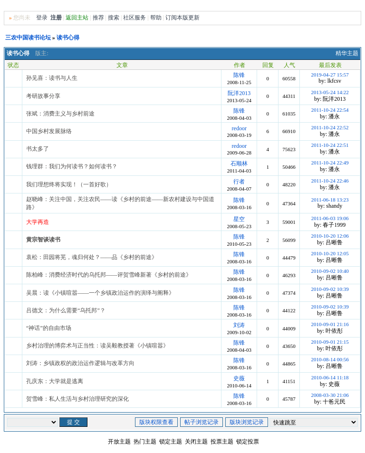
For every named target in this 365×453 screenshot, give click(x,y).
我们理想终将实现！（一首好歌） (69, 184)
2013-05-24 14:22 (330, 92)
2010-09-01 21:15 (330, 342)
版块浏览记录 (247, 422)
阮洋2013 (239, 93)
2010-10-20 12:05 (330, 253)
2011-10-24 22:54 (330, 110)
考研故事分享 (43, 96)
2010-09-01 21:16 (330, 324)
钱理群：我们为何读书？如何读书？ (71, 166)
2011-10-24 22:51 (330, 145)
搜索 (113, 17)
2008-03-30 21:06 (330, 395)
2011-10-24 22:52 (330, 127)
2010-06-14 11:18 (330, 377)
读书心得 (68, 37)
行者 (239, 181)
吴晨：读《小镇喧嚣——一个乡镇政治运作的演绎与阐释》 (100, 292)
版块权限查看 (156, 422)
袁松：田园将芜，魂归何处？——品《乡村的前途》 (91, 257)
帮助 (156, 17)
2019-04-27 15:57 (330, 74)
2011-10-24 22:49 (330, 162)
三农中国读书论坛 (28, 37)
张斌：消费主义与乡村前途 (60, 113)
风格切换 (318, 6)
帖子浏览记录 (201, 422)
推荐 (98, 17)
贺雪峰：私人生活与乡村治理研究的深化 (77, 398)
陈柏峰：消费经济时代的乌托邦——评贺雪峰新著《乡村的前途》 (109, 274)
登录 (42, 17)
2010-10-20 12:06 (330, 236)
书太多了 (37, 148)
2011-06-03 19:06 (330, 218)
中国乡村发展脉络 (49, 131)
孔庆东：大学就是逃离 (54, 381)
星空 (239, 219)
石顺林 (239, 163)
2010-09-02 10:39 (330, 289)
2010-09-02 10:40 (330, 271)
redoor (239, 128)
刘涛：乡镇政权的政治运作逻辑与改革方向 (80, 363)
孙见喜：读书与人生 (51, 78)
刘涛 (239, 325)
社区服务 (134, 17)
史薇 (239, 378)
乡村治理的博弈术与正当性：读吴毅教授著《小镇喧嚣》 (97, 345)
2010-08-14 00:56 (330, 359)
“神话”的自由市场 (48, 328)
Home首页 (346, 6)
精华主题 (347, 53)
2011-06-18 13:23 (330, 199)
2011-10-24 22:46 (330, 180)
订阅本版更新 (182, 17)
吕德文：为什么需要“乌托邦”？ (66, 310)
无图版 (294, 6)
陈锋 (239, 75)
